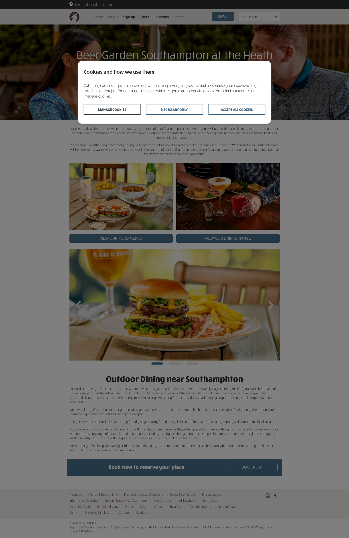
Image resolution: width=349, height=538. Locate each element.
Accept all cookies (237, 109)
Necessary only (174, 109)
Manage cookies (112, 109)
